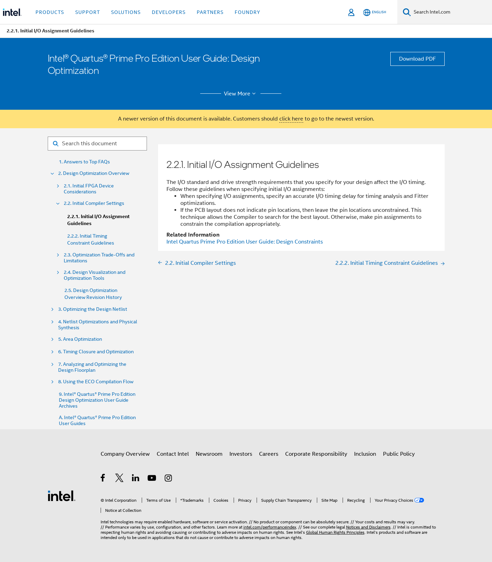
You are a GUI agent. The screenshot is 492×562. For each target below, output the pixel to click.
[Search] (407, 12)
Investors (240, 454)
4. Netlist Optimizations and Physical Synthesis (97, 325)
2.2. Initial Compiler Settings (94, 203)
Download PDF (417, 58)
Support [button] (87, 12)
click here (291, 118)
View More (241, 93)
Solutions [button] (126, 12)
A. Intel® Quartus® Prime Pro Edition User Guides (97, 420)
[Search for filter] (97, 144)
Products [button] (50, 12)
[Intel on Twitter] (119, 479)
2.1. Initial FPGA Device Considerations (89, 189)
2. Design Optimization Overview (93, 173)
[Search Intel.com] (451, 12)
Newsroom (209, 454)
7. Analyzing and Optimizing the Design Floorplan (92, 367)
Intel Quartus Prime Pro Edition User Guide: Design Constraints (244, 241)
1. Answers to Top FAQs (84, 162)
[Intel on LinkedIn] (136, 479)
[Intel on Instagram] (168, 479)
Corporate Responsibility (316, 454)
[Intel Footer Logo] (62, 495)
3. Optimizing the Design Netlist (92, 309)
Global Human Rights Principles (335, 532)
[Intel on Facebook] (103, 479)
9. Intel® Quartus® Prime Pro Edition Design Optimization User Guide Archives (97, 400)
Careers (268, 454)
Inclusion (365, 454)
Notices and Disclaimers (368, 527)
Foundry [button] (247, 12)
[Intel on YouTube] (152, 479)
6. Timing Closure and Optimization (96, 352)
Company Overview (125, 454)
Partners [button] (210, 12)
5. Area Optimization (80, 339)
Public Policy (399, 454)
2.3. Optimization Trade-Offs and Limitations (99, 258)
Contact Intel (173, 454)
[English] (374, 12)
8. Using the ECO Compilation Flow (95, 382)
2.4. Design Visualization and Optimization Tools (94, 275)
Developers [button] (169, 12)
